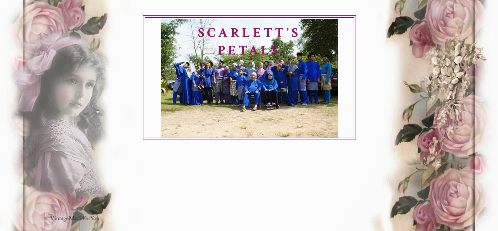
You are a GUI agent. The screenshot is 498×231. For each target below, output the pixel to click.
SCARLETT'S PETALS (249, 41)
